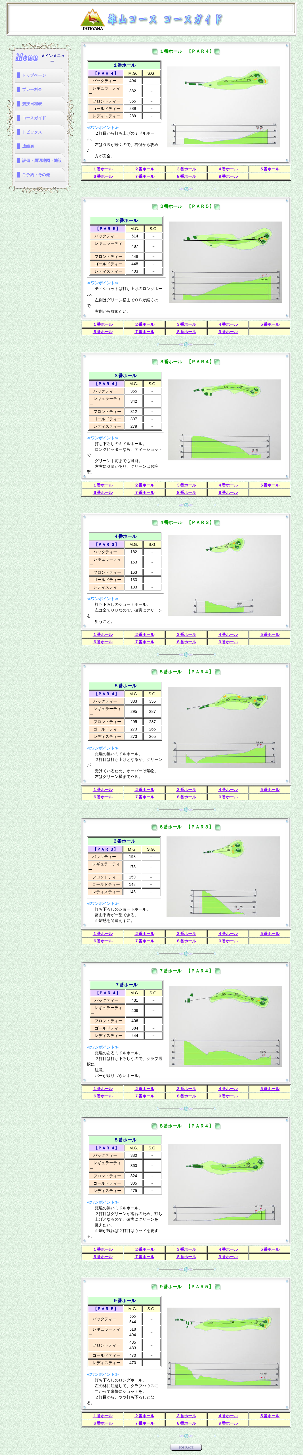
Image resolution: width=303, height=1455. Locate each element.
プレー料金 (32, 89)
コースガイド (34, 118)
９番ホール (228, 176)
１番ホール (103, 169)
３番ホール (186, 169)
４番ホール (228, 169)
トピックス (32, 132)
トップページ (34, 75)
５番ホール (269, 169)
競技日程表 (32, 103)
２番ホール (144, 169)
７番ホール (144, 176)
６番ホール (103, 176)
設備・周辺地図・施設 (42, 160)
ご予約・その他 (36, 174)
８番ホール (186, 176)
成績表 (28, 146)
